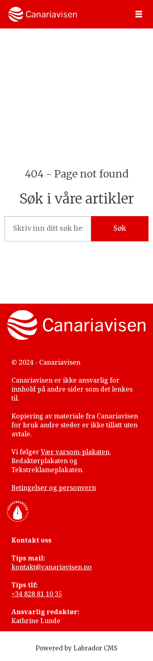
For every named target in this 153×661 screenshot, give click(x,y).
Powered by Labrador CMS (76, 648)
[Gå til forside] (42, 14)
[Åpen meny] (138, 14)
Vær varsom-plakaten (75, 451)
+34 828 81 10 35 (36, 593)
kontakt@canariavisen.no (51, 567)
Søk (119, 228)
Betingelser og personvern (53, 487)
